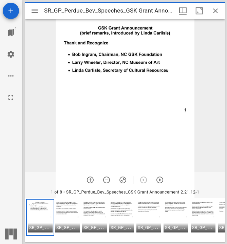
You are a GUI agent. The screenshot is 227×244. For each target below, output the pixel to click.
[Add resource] (11, 11)
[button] (40, 217)
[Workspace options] (11, 76)
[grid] (125, 220)
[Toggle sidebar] (34, 11)
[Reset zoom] (123, 180)
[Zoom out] (106, 180)
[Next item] (160, 180)
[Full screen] (11, 97)
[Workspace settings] (11, 54)
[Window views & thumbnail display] (183, 11)
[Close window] (215, 11)
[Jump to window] (11, 32)
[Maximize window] (199, 11)
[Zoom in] (90, 180)
